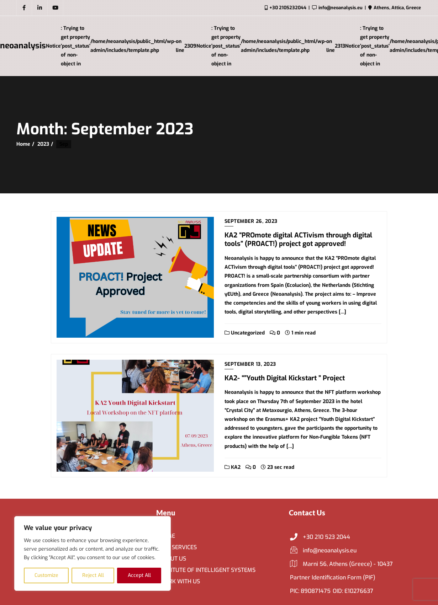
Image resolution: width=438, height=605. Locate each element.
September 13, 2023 (250, 364)
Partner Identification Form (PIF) (332, 577)
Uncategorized (245, 333)
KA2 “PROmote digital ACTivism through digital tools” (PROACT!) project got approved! (298, 239)
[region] (92, 553)
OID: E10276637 (353, 591)
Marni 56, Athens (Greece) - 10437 (341, 564)
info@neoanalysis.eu (323, 550)
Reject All (93, 575)
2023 (43, 144)
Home (23, 144)
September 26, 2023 (251, 221)
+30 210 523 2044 (320, 537)
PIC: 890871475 (310, 591)
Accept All (139, 575)
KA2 (233, 467)
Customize (46, 575)
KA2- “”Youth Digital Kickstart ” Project (285, 378)
